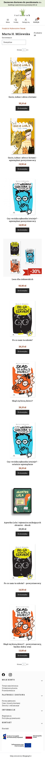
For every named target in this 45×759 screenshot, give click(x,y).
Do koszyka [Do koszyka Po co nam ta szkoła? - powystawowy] (22, 594)
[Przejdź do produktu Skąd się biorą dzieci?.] (22, 379)
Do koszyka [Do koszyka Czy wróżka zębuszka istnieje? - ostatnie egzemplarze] (22, 473)
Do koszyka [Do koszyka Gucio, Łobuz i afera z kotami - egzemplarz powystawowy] (22, 169)
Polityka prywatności (11, 718)
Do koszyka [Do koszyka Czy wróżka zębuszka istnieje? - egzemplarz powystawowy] (22, 230)
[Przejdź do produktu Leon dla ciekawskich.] (22, 258)
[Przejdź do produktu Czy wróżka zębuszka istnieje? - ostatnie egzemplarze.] (22, 440)
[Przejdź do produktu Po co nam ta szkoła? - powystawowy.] (22, 562)
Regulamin (7, 716)
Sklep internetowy (20, 756)
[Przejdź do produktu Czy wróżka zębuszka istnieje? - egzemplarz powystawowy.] (22, 197)
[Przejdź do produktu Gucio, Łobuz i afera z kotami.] (22, 75)
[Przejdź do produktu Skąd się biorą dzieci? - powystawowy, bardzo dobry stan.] (22, 623)
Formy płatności (9, 701)
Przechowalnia (8, 690)
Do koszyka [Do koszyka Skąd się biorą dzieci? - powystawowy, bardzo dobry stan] (22, 655)
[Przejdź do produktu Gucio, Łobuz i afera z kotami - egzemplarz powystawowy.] (22, 136)
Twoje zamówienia (10, 686)
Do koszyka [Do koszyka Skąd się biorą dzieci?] (22, 412)
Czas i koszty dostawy (11, 703)
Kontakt (5, 728)
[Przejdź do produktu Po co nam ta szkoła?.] (22, 319)
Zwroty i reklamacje (10, 705)
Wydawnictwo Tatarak (13, 28)
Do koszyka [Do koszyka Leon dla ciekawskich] (22, 291)
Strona (19, 50)
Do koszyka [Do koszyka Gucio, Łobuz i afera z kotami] (22, 108)
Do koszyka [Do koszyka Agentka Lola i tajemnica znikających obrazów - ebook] (22, 534)
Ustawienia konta (9, 688)
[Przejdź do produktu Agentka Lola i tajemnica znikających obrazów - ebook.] (22, 501)
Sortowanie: (7, 37)
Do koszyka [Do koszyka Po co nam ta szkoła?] (22, 351)
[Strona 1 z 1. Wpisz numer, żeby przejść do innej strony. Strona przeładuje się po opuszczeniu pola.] (24, 50)
